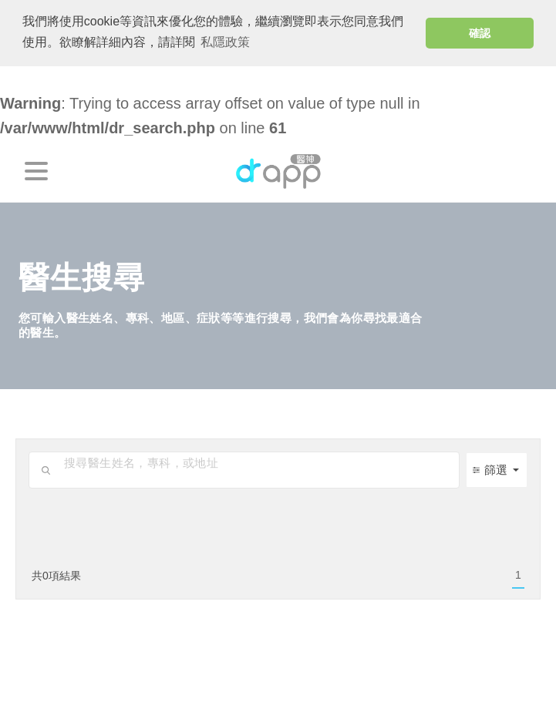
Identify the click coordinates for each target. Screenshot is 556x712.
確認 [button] (479, 33)
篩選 (490, 469)
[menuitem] (518, 576)
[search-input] (257, 462)
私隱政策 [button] (225, 42)
